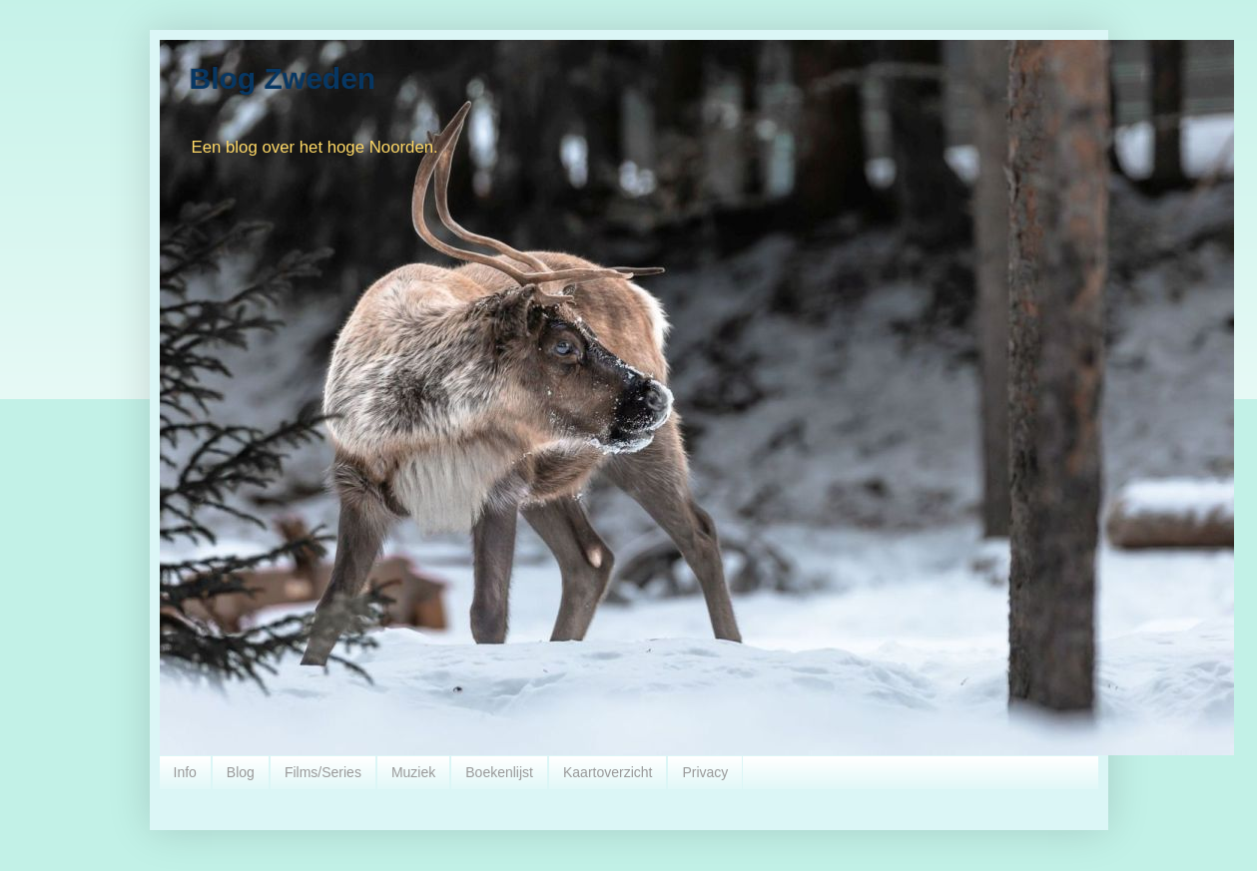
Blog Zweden (283, 78)
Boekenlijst (499, 772)
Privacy (705, 772)
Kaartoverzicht (607, 772)
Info (185, 772)
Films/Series (323, 772)
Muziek (413, 772)
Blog (241, 772)
